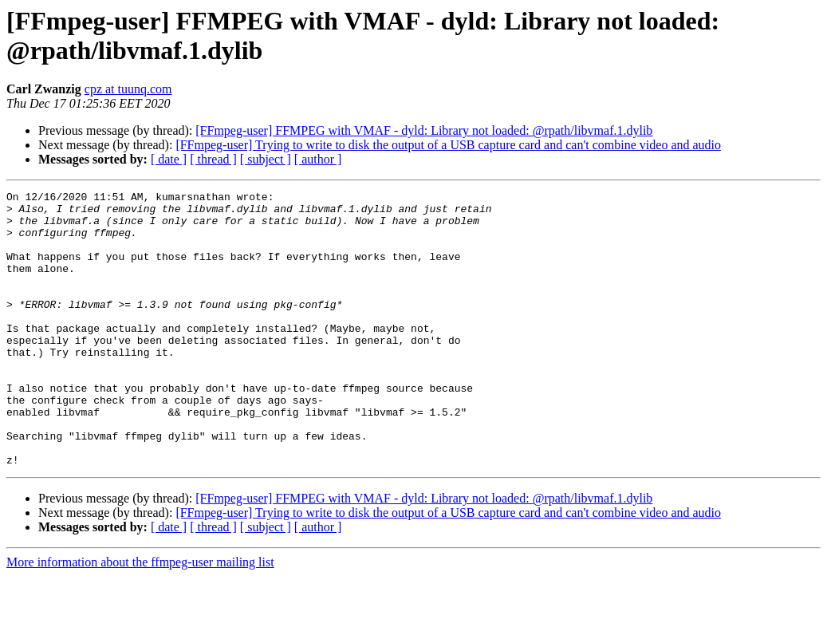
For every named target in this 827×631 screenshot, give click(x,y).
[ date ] (169, 159)
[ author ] (318, 159)
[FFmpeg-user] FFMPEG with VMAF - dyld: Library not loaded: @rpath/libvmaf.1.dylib (423, 130)
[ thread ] (213, 159)
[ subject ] (265, 159)
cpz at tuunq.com (128, 89)
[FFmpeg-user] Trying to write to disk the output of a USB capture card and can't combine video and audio (448, 145)
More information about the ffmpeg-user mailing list (140, 617)
